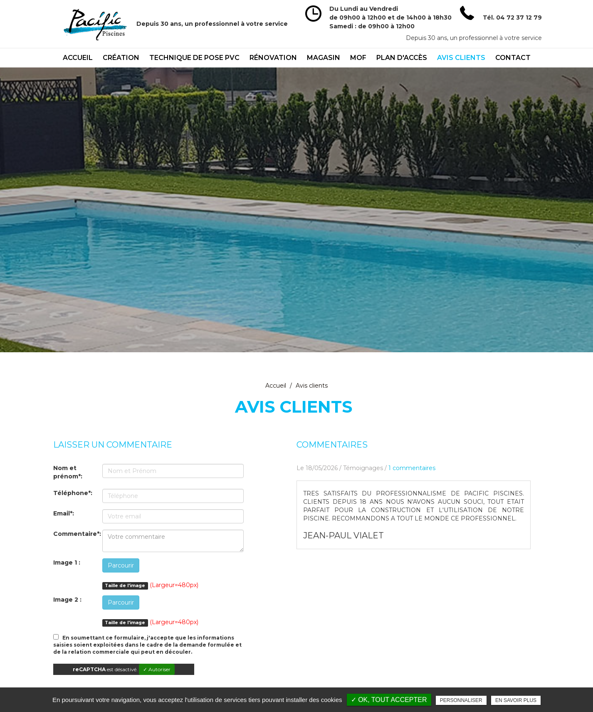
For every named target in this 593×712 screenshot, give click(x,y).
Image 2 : (67, 599)
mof (358, 58)
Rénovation (273, 58)
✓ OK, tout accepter (389, 699)
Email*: (63, 513)
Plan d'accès (401, 58)
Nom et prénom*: (67, 472)
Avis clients (461, 58)
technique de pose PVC (194, 58)
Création (121, 58)
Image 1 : (66, 562)
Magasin (323, 58)
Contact (513, 58)
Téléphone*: (72, 493)
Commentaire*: (77, 534)
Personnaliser (461, 700)
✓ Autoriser (156, 669)
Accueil (78, 58)
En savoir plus (515, 700)
